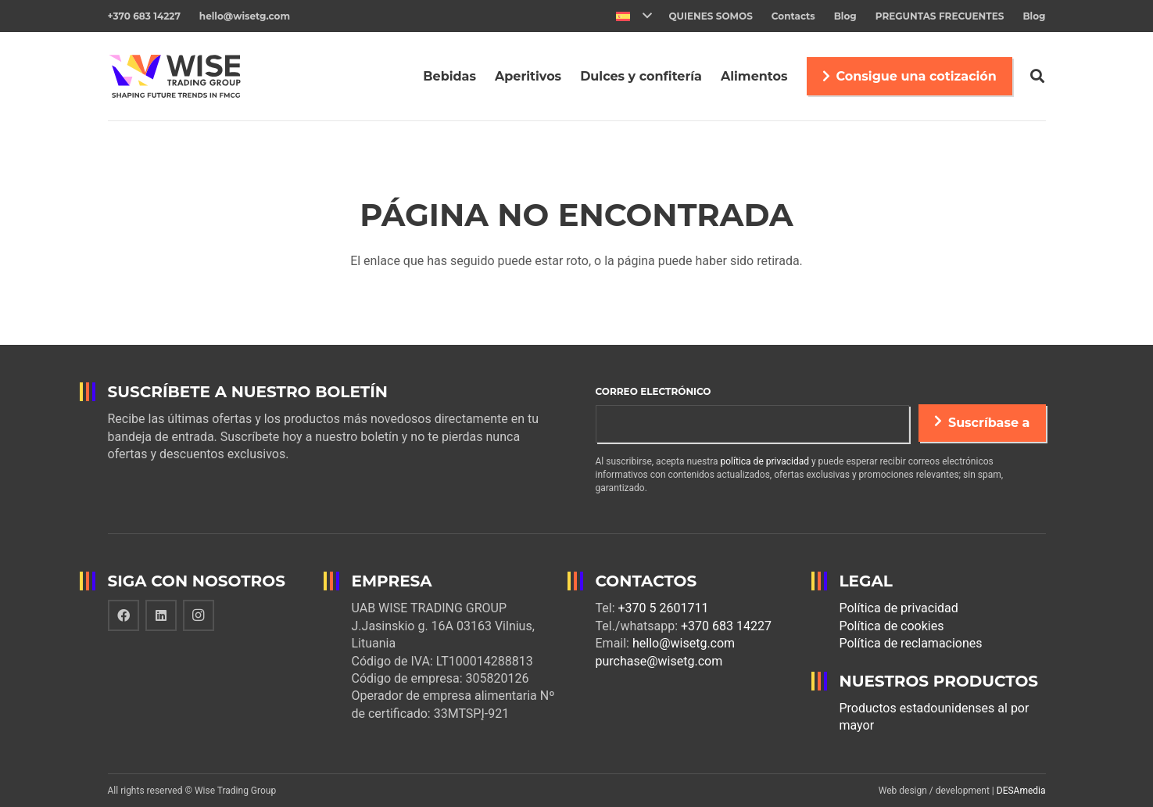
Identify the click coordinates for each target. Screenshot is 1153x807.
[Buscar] (1037, 76)
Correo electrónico (653, 391)
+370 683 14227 (726, 626)
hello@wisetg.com (683, 643)
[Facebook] (123, 615)
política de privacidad (765, 461)
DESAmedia (1021, 790)
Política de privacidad (899, 608)
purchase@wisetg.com (659, 661)
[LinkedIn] (161, 615)
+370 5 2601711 (663, 608)
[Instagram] (198, 615)
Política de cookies (892, 626)
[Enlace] (180, 77)
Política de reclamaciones (911, 643)
